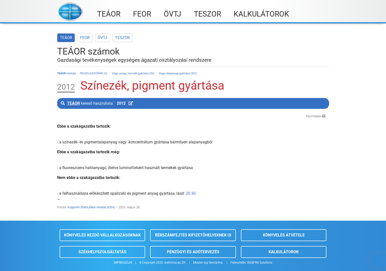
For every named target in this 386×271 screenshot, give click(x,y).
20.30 (191, 193)
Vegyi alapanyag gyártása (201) (178, 73)
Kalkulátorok (284, 252)
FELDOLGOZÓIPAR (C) (94, 73)
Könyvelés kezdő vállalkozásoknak (102, 235)
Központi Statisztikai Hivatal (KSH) (91, 207)
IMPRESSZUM (123, 262)
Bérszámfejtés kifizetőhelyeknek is (193, 235)
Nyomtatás (315, 116)
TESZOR (122, 37)
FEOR (85, 37)
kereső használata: (97, 103)
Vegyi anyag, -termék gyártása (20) (133, 73)
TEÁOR (66, 37)
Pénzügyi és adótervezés (193, 252)
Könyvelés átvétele (284, 235)
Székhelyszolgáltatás (102, 252)
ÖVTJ (102, 37)
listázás (66, 73)
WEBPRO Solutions (259, 262)
